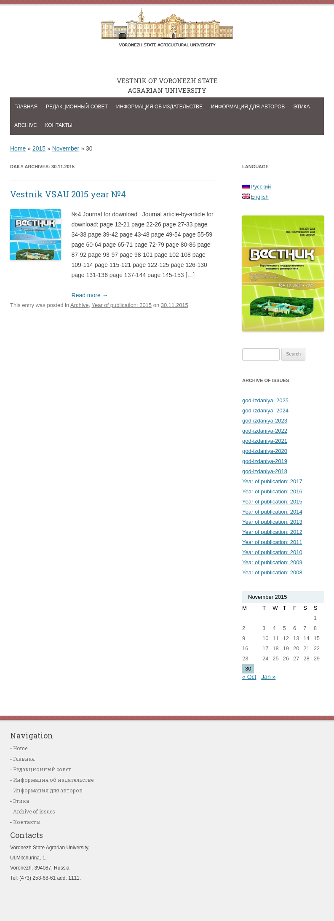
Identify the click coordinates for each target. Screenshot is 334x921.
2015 (38, 148)
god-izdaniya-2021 (264, 441)
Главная (25, 107)
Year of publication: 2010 (272, 552)
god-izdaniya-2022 (264, 431)
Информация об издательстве (159, 107)
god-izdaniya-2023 (264, 420)
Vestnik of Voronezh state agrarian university (167, 29)
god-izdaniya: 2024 (265, 410)
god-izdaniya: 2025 (265, 400)
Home (18, 148)
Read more (90, 295)
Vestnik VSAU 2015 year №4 (68, 194)
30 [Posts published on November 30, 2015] (248, 668)
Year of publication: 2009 (272, 562)
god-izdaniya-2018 (264, 471)
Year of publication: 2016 (272, 491)
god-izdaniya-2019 (264, 461)
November (66, 148)
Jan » (268, 676)
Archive (25, 125)
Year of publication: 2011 (272, 542)
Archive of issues (34, 811)
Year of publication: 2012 (272, 532)
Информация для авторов (248, 107)
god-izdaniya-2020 (264, 451)
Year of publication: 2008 (272, 572)
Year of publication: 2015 (121, 305)
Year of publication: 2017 (272, 481)
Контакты (58, 125)
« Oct (249, 676)
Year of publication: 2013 (272, 522)
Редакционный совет (77, 107)
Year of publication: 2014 (272, 512)
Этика (301, 107)
